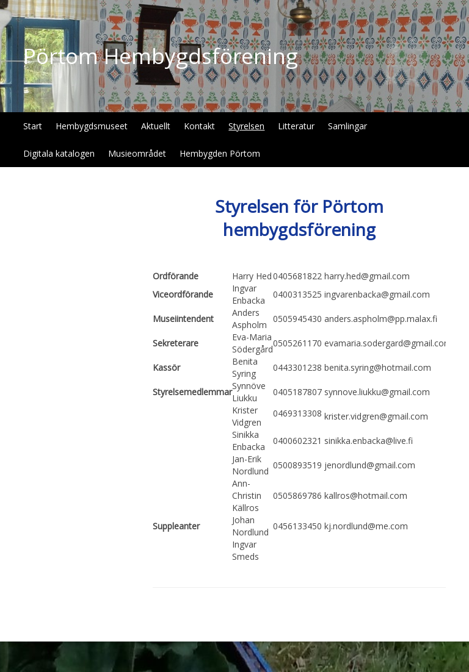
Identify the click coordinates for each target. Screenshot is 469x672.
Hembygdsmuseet (92, 126)
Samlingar (347, 126)
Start (32, 126)
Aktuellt (155, 126)
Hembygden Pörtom (220, 153)
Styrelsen (246, 126)
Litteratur (296, 126)
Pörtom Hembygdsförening (160, 55)
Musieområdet (137, 153)
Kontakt (199, 126)
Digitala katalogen (59, 153)
